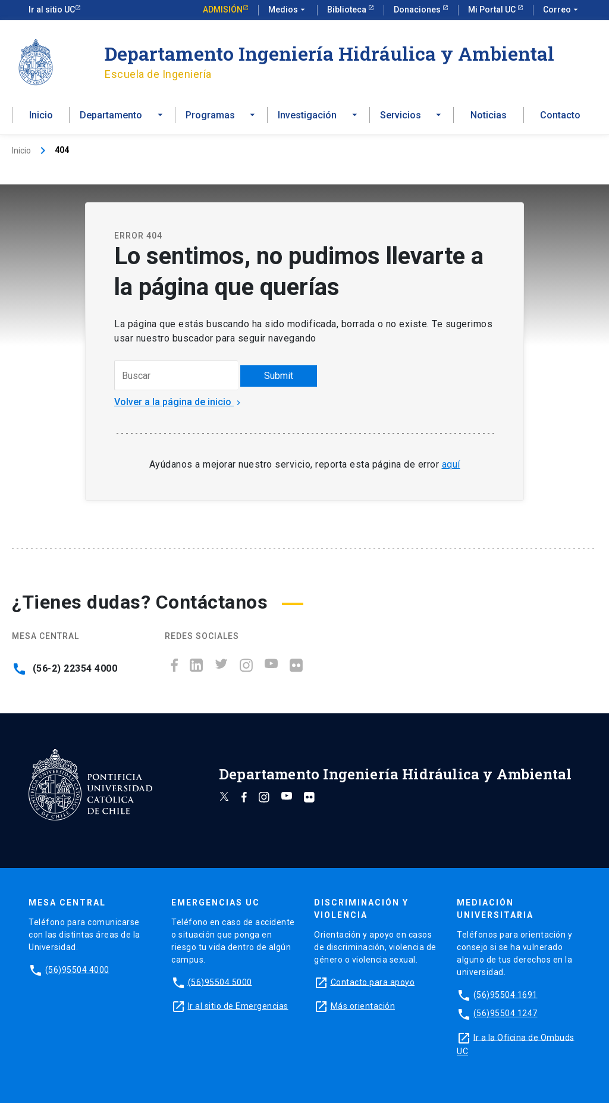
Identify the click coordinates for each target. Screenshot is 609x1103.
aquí (451, 464)
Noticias (488, 115)
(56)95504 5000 (220, 981)
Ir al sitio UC (52, 9)
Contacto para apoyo (373, 981)
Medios (287, 10)
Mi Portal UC (492, 9)
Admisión (223, 9)
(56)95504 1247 (505, 1013)
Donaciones (418, 9)
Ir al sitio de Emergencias (238, 1005)
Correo (561, 10)
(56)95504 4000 (77, 969)
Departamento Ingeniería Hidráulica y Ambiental (329, 53)
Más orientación (363, 1005)
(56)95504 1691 (505, 994)
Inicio (41, 115)
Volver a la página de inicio (178, 402)
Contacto (560, 115)
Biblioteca (347, 9)
